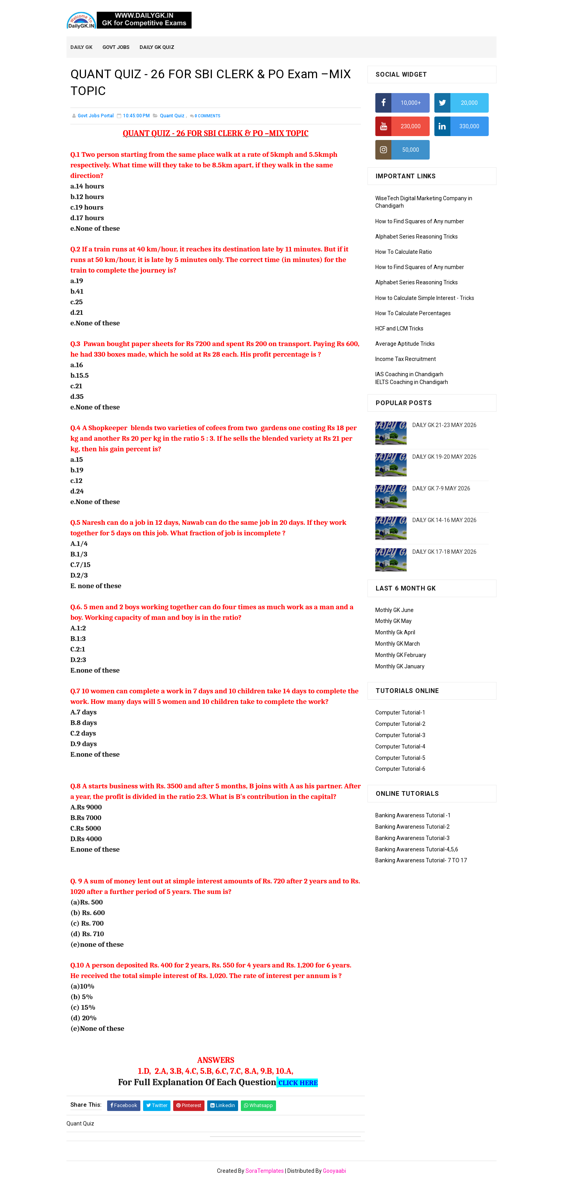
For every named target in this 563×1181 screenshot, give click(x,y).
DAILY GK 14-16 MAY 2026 (444, 520)
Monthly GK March (397, 644)
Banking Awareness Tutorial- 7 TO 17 (421, 861)
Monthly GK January (400, 667)
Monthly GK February (400, 655)
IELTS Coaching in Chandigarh (411, 382)
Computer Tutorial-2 (400, 724)
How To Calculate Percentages (413, 314)
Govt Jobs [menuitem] (116, 47)
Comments (208, 117)
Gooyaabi (334, 1171)
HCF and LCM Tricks (399, 329)
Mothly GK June (394, 610)
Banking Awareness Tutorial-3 (412, 838)
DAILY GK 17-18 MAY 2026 (444, 552)
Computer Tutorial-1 (400, 713)
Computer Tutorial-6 (400, 769)
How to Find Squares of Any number (419, 222)
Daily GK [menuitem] (82, 47)
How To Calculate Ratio (403, 252)
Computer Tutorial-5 (400, 758)
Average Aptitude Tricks (405, 344)
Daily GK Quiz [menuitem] (157, 47)
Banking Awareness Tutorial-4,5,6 (416, 850)
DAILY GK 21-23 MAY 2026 (444, 425)
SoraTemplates (265, 1171)
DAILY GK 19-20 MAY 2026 (444, 457)
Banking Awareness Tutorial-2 (412, 827)
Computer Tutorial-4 (400, 747)
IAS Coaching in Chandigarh (409, 375)
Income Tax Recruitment (405, 360)
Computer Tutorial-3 (400, 735)
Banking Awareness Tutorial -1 (413, 816)
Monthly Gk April (395, 633)
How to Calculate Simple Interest (415, 298)
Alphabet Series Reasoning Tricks (416, 237)
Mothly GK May (393, 622)
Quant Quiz (172, 116)
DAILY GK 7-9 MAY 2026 (441, 489)
